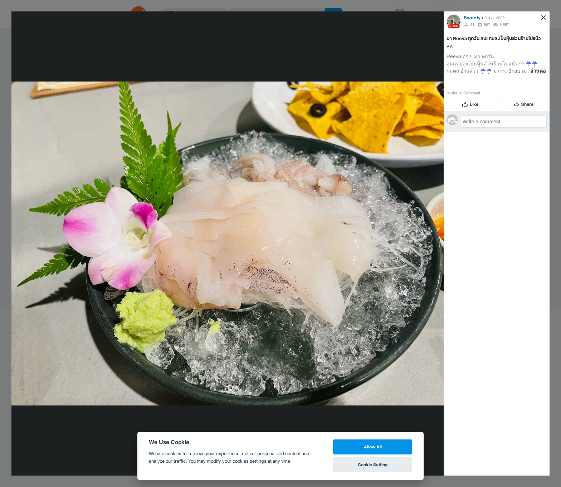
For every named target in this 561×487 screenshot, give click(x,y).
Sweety (472, 17)
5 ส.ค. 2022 (494, 18)
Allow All (373, 446)
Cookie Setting (372, 464)
